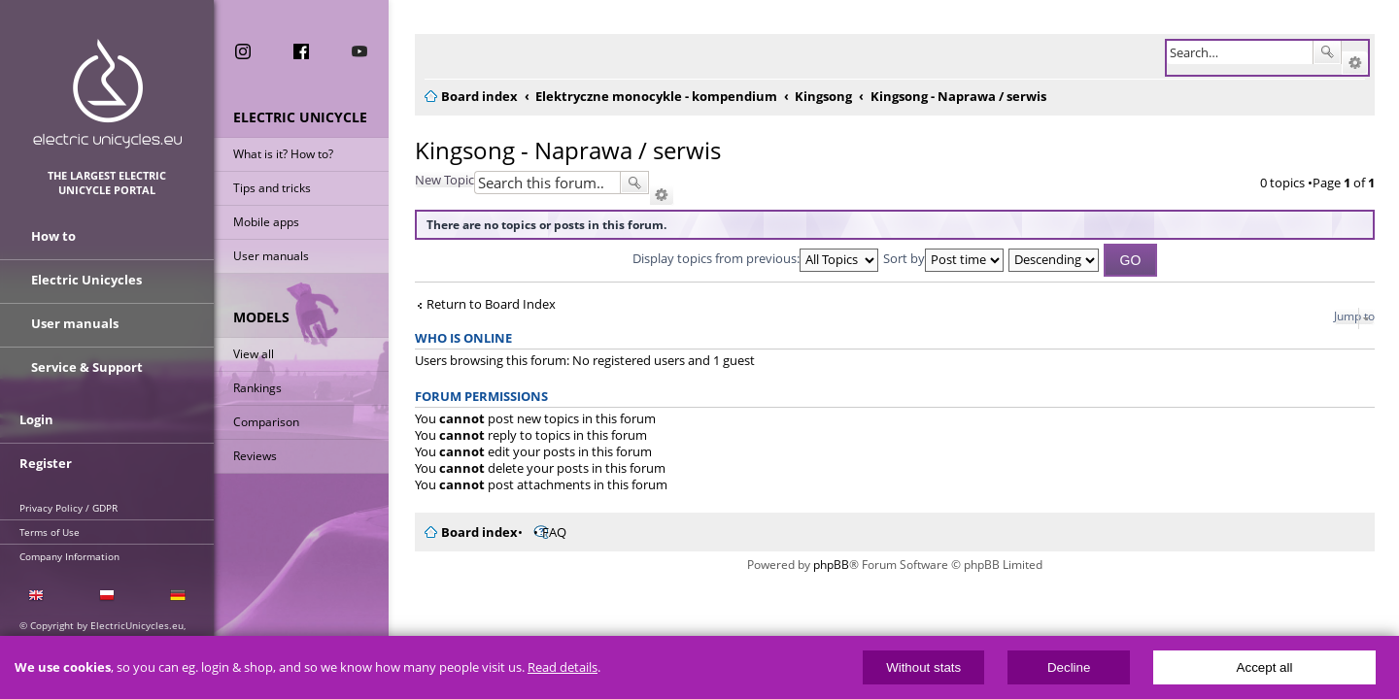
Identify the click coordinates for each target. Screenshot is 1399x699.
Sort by (937, 258)
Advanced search (1355, 63)
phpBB (825, 564)
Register (45, 463)
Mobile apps (266, 222)
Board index (467, 532)
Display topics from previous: (749, 258)
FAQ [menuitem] (542, 532)
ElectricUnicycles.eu (107, 94)
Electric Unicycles (86, 279)
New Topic (432, 179)
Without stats (923, 667)
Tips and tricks (272, 188)
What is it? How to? (283, 154)
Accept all (1265, 667)
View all (253, 354)
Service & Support (87, 367)
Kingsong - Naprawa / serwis (556, 150)
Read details (562, 667)
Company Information (69, 556)
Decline (1068, 667)
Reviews (255, 456)
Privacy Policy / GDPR (68, 508)
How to (53, 236)
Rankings (257, 388)
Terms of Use (49, 532)
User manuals (271, 256)
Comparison (266, 422)
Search (1327, 52)
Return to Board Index (479, 304)
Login (36, 419)
